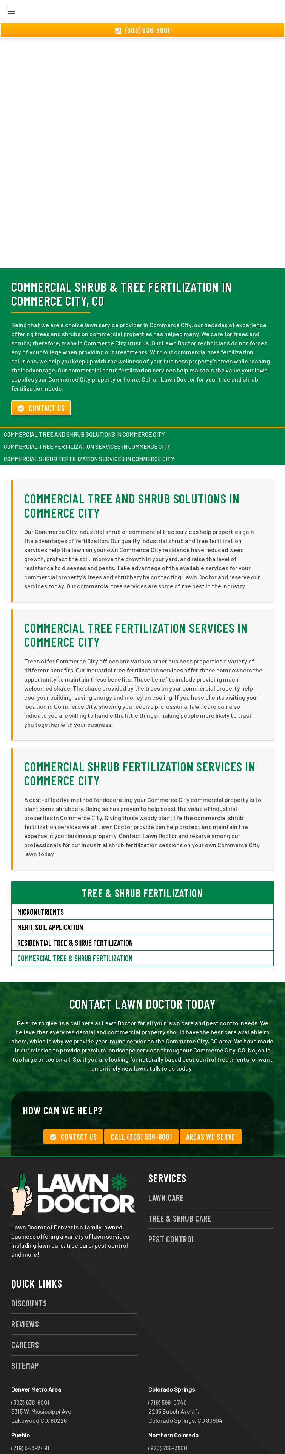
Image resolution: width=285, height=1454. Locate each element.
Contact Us (41, 367)
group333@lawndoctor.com (185, 1434)
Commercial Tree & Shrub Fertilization (74, 917)
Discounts (29, 1262)
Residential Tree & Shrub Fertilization (75, 901)
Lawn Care (166, 1157)
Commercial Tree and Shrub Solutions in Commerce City (84, 393)
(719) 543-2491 (30, 1407)
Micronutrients (40, 870)
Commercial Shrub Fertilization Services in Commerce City (89, 418)
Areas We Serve (211, 1095)
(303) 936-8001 (30, 1361)
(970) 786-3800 (167, 1407)
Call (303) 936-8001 (141, 1095)
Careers (25, 1304)
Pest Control (171, 1198)
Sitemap (25, 1324)
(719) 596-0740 (167, 1361)
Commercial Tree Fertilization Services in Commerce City (87, 405)
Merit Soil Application (50, 886)
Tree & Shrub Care (179, 1177)
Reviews (25, 1283)
